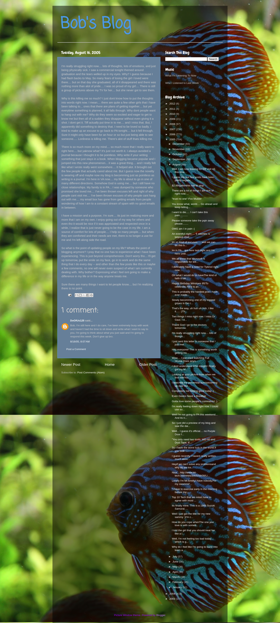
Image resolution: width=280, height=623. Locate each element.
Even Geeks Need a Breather (189, 396)
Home (110, 364)
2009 (172, 119)
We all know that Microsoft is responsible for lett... (188, 260)
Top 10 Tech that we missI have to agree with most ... (191, 499)
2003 (172, 598)
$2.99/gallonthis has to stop (188, 185)
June (175, 561)
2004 (172, 593)
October (177, 154)
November (178, 149)
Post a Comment (76, 349)
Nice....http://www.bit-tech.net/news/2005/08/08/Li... (191, 474)
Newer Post (70, 364)
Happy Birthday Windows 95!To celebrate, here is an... (190, 285)
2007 (172, 129)
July (175, 556)
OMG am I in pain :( (183, 228)
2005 (172, 139)
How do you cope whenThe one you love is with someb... (193, 524)
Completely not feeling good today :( (193, 391)
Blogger (160, 615)
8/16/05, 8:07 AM (80, 341)
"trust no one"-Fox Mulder (187, 198)
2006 (172, 134)
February (178, 582)
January (177, 587)
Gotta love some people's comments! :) (194, 401)
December (178, 143)
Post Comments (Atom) (91, 372)
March (176, 577)
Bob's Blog (95, 24)
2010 (172, 113)
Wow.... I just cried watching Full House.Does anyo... (190, 359)
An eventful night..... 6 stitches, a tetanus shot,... (191, 235)
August (176, 164)
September (179, 159)
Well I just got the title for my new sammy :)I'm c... (191, 515)
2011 (172, 108)
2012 (172, 103)
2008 (172, 124)
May (175, 566)
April (175, 571)
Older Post (148, 364)
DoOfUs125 (77, 320)
